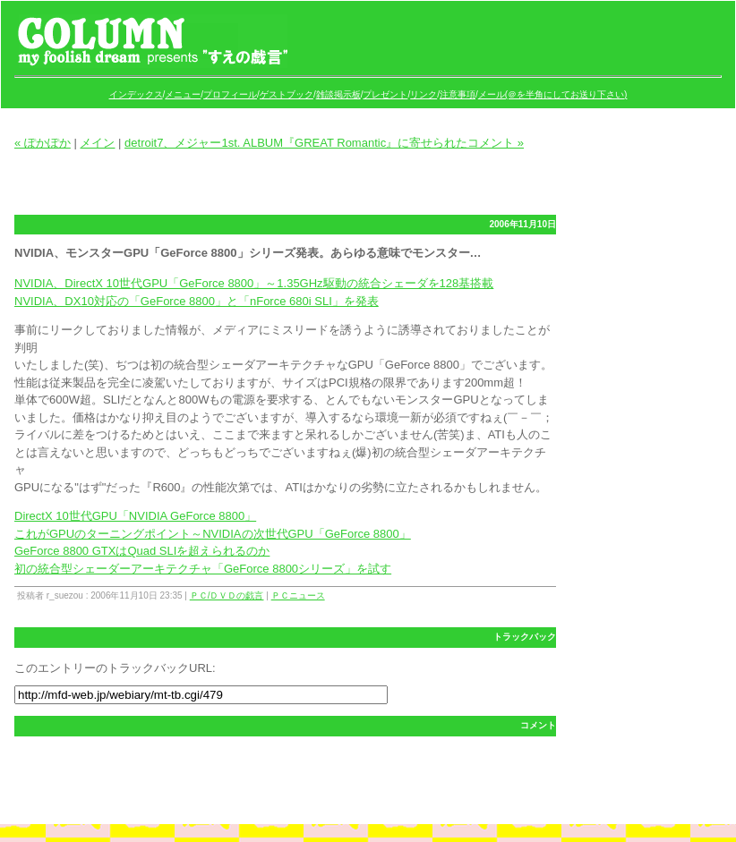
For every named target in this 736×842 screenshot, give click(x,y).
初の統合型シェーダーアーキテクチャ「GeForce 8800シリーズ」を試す (202, 568)
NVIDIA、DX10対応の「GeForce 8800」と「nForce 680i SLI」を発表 (196, 301)
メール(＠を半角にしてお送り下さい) (553, 94)
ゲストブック (286, 94)
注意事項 (457, 94)
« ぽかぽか (42, 142)
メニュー (183, 94)
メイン (97, 142)
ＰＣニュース (298, 595)
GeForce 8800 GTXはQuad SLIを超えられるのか (142, 550)
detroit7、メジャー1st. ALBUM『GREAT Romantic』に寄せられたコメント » (324, 142)
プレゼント (385, 94)
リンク (423, 94)
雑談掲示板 (338, 94)
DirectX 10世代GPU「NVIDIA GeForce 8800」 (135, 516)
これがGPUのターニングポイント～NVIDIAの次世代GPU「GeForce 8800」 (212, 533)
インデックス (136, 94)
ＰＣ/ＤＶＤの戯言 (227, 595)
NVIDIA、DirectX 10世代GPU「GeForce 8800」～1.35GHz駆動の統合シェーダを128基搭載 (253, 283)
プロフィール (230, 94)
